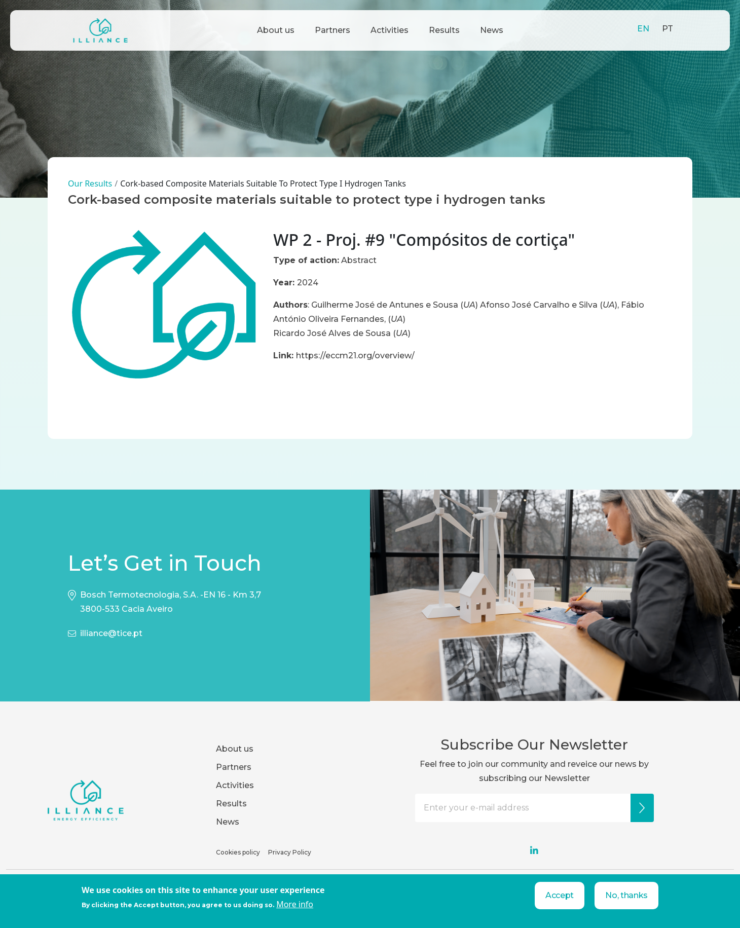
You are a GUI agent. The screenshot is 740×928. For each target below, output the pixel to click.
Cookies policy (238, 852)
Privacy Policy (289, 852)
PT (667, 28)
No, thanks (626, 895)
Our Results (90, 183)
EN (643, 28)
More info (294, 904)
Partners (332, 30)
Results (444, 30)
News (491, 30)
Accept (559, 895)
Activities (390, 30)
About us (275, 30)
